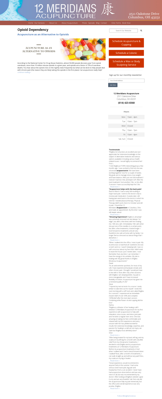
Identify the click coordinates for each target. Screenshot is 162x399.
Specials (91, 23)
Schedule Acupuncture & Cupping (126, 42)
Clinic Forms (116, 23)
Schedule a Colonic (126, 53)
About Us (53, 23)
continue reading (24, 72)
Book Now (126, 23)
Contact (104, 23)
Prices (84, 23)
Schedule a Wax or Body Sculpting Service (126, 63)
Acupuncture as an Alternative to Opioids (43, 34)
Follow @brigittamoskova (126, 396)
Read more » (115, 187)
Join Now (113, 85)
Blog (97, 23)
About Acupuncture (70, 23)
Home (30, 23)
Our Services (39, 23)
